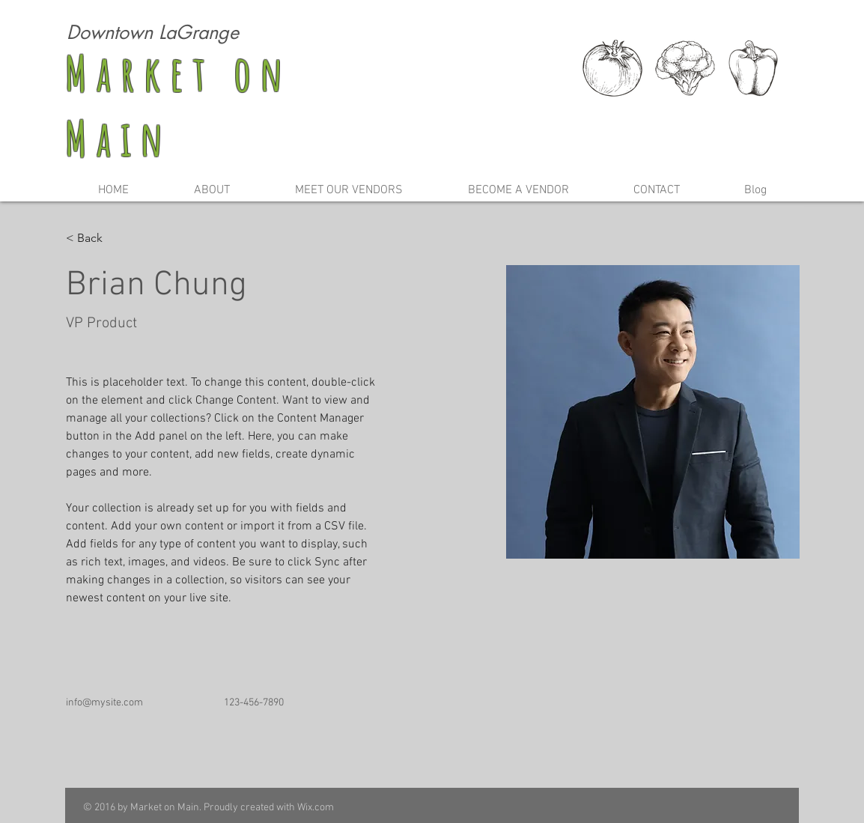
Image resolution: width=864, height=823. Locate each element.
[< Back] (95, 238)
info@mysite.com (104, 702)
